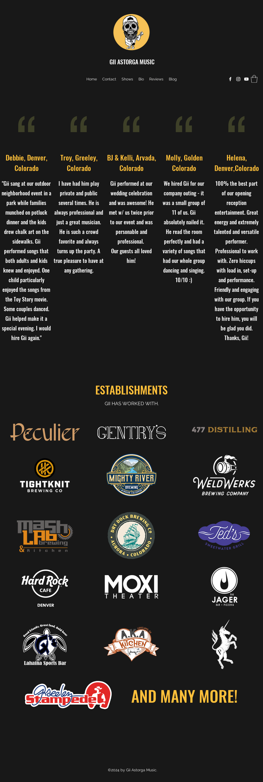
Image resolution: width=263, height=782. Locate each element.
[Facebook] (230, 79)
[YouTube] (246, 79)
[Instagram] (238, 79)
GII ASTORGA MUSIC (132, 61)
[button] (254, 79)
